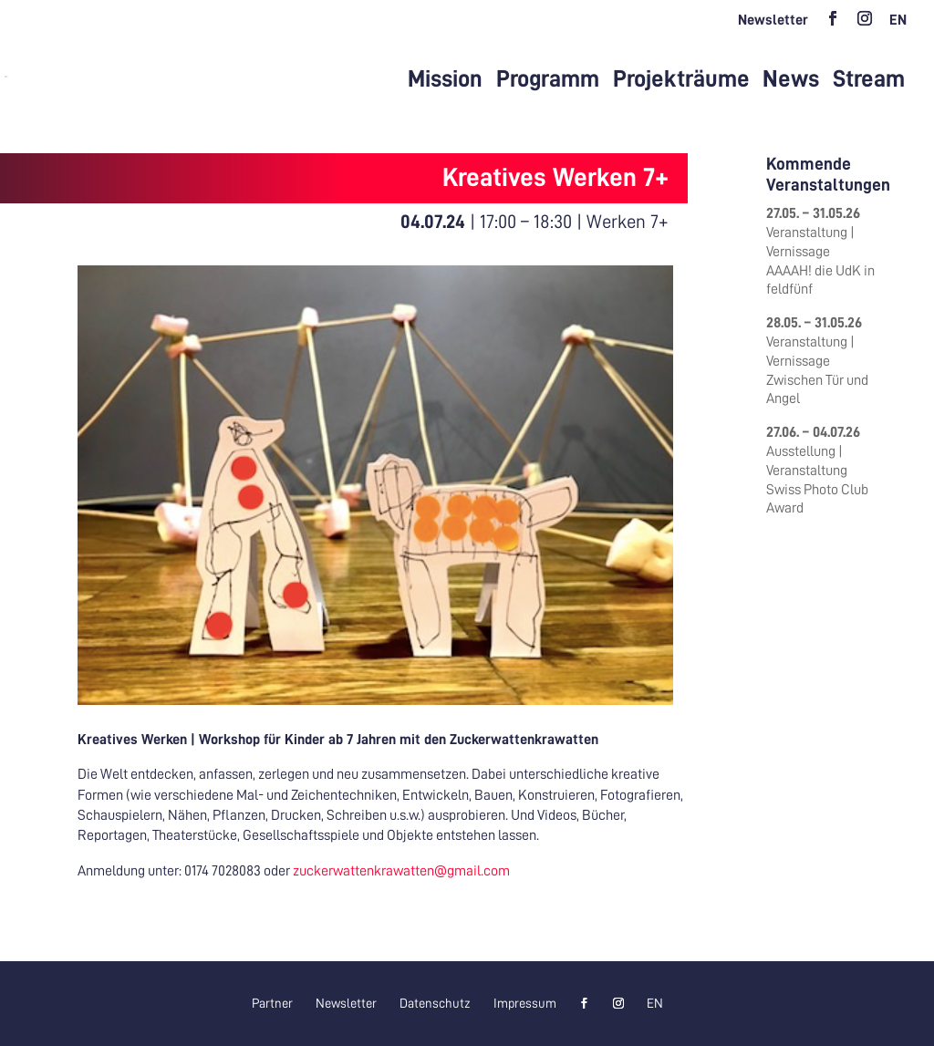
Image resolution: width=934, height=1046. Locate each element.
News (791, 79)
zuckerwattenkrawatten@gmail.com (401, 871)
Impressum (524, 1003)
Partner (272, 1003)
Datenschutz (435, 1003)
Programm (547, 79)
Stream (869, 79)
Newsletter (773, 20)
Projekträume (681, 79)
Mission (445, 79)
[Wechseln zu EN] (898, 25)
